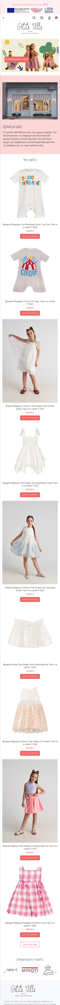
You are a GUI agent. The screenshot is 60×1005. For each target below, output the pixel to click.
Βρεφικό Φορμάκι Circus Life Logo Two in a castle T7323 (30, 302)
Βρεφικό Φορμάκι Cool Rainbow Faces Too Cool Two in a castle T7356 (30, 226)
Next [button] (55, 972)
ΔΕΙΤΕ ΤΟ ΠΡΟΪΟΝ (30, 236)
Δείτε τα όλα (30, 944)
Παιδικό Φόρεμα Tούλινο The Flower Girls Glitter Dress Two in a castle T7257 (30, 407)
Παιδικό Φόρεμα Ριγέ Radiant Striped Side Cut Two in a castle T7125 (30, 847)
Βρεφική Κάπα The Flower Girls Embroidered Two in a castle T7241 (30, 666)
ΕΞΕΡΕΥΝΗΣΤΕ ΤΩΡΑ (17, 59)
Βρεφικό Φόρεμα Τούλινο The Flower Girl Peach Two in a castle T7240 (30, 743)
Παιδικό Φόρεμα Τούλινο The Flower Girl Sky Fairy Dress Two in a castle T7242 (30, 589)
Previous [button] (4, 972)
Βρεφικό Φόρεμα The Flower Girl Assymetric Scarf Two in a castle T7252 (30, 484)
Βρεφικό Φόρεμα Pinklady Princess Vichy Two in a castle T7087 (30, 924)
